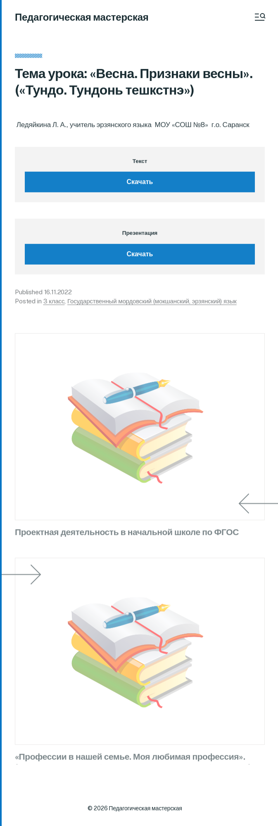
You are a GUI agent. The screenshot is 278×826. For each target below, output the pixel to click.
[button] (259, 17)
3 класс (54, 302)
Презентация (139, 234)
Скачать (140, 183)
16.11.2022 (58, 293)
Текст (140, 162)
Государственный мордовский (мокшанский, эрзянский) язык (152, 302)
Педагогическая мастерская (82, 17)
